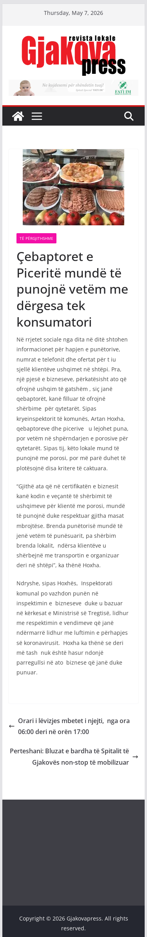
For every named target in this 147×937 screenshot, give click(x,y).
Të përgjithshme (36, 238)
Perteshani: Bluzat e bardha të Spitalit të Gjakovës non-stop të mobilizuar (74, 757)
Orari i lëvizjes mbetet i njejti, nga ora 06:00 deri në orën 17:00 (69, 726)
